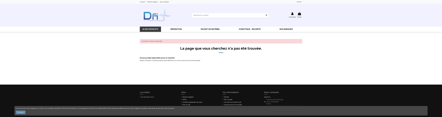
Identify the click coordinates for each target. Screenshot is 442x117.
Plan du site (186, 105)
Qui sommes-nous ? (147, 97)
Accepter (21, 112)
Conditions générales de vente (192, 102)
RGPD (185, 99)
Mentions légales (152, 2)
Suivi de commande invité (232, 102)
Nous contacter (164, 2)
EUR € (299, 2)
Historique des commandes (233, 105)
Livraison (142, 2)
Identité (226, 97)
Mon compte (228, 99)
